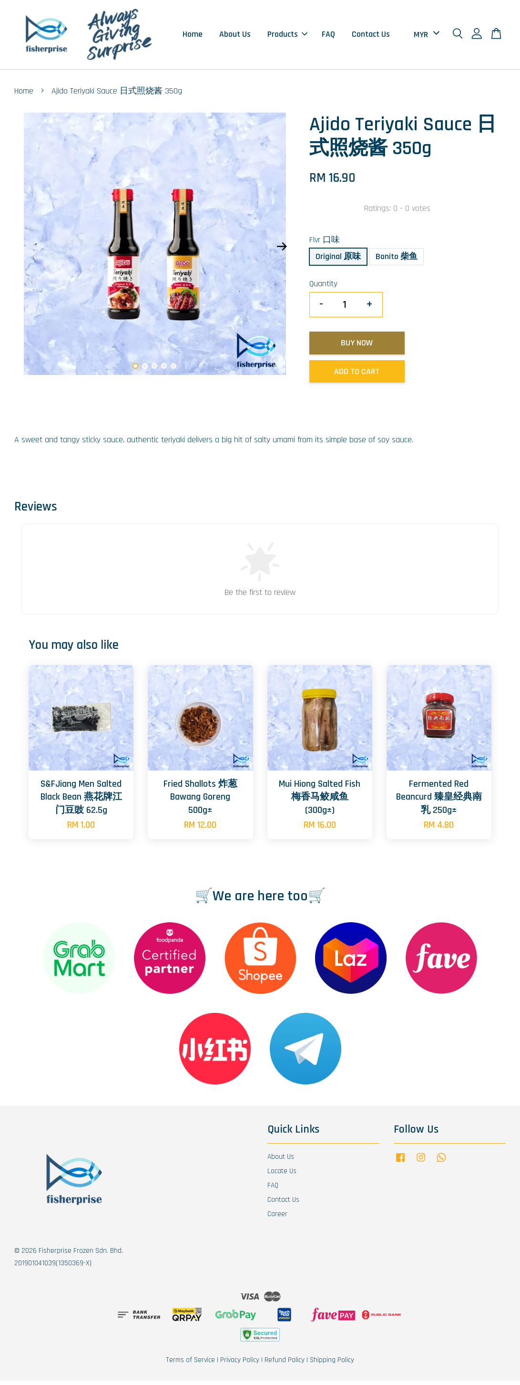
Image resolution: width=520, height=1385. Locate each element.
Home (193, 36)
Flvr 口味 (324, 244)
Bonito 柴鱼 (397, 260)
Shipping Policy (332, 1364)
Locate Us (281, 1175)
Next (282, 251)
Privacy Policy (239, 1364)
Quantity (323, 287)
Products (287, 36)
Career (277, 1218)
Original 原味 (338, 260)
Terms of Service (190, 1364)
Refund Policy (285, 1364)
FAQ (328, 36)
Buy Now (357, 347)
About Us (235, 36)
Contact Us (371, 36)
